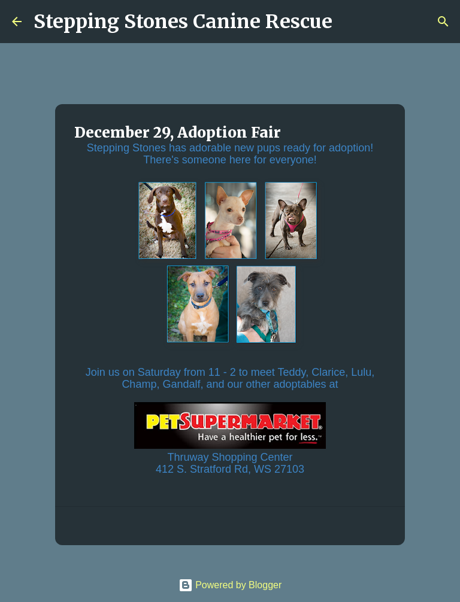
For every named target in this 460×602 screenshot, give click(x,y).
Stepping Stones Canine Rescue (183, 22)
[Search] (349, 21)
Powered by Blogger (230, 585)
